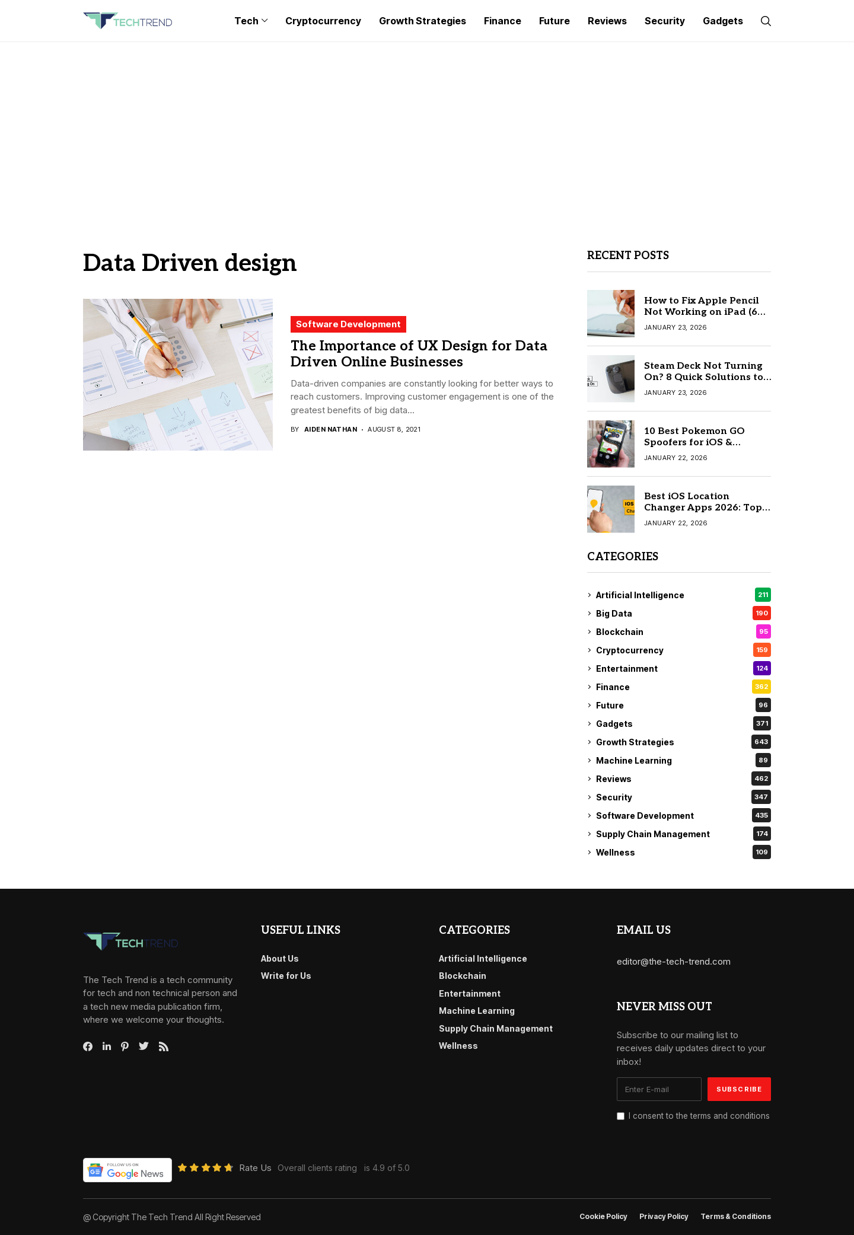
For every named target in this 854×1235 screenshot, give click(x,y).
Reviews (683, 778)
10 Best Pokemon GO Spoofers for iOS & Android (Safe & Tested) (701, 442)
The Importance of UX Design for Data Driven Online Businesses (419, 354)
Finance (683, 686)
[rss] (163, 1046)
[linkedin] (107, 1046)
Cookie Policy (603, 1216)
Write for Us (286, 976)
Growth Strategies (683, 742)
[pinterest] (125, 1046)
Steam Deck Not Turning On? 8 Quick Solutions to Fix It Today (703, 377)
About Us (280, 958)
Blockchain (683, 631)
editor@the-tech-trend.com (674, 961)
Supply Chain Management (683, 833)
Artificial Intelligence (683, 595)
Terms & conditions (735, 1216)
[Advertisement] (427, 131)
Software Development (348, 324)
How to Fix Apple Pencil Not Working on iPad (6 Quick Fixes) (701, 312)
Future (683, 705)
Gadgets (683, 723)
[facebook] (88, 1046)
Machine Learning (683, 760)
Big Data (683, 613)
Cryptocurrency (683, 650)
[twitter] (144, 1046)
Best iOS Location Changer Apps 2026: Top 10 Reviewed (703, 508)
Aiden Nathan (330, 429)
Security (683, 797)
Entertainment (683, 668)
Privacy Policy (664, 1216)
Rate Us (255, 1167)
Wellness (683, 852)
